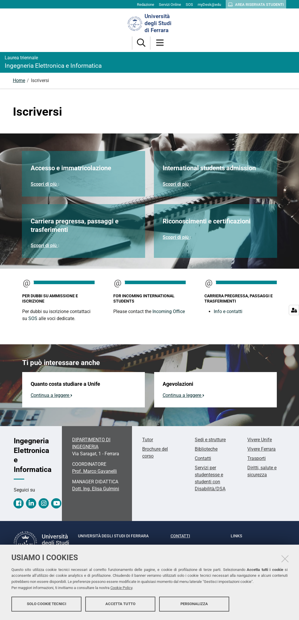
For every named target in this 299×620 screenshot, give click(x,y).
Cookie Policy (121, 588)
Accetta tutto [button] (120, 604)
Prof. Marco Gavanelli (94, 471)
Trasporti (256, 458)
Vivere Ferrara (261, 449)
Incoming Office (168, 311)
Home (19, 80)
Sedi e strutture (210, 439)
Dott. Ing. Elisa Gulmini (95, 489)
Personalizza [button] (194, 604)
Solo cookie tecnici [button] (46, 604)
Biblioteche (206, 449)
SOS (32, 318)
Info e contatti (228, 311)
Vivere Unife (259, 439)
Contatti (203, 458)
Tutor (147, 439)
